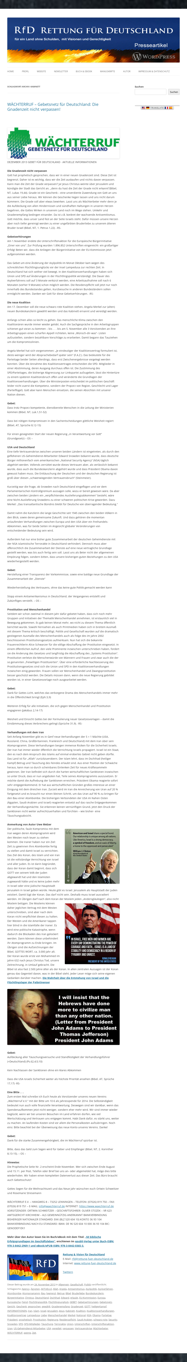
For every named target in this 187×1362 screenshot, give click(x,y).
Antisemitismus (76, 1289)
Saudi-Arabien (84, 1319)
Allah (55, 1289)
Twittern (68, 1272)
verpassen (68, 1328)
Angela (63, 1289)
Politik (87, 1284)
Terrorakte (60, 1324)
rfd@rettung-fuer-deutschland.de (92, 1259)
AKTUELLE (46, 1289)
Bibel (68, 1293)
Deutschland (42, 1297)
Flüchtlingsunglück (58, 1302)
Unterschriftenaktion (102, 1324)
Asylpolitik (91, 1289)
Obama (96, 1315)
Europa (101, 1297)
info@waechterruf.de (52, 1206)
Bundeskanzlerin (95, 1293)
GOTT (87, 1306)
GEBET (73, 1302)
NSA (89, 1315)
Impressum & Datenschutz (154, 71)
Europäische (14, 1302)
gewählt (46, 1306)
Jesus (61, 1310)
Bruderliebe (78, 1293)
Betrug (60, 1293)
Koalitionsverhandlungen (100, 1310)
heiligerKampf (98, 1306)
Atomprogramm (31, 1293)
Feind (25, 1302)
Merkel (71, 1315)
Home (10, 71)
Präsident (12, 1319)
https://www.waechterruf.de (96, 1206)
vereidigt (57, 1328)
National (81, 1315)
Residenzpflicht (67, 1319)
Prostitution (39, 1319)
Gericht (11, 1306)
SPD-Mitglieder (32, 1324)
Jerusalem (52, 1310)
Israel (43, 1310)
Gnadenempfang (60, 1306)
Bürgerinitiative (15, 1297)
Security (112, 1319)
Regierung (52, 1319)
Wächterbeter (100, 1328)
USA (49, 1328)
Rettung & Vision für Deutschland (84, 1254)
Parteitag (106, 1315)
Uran (10, 1328)
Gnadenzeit (77, 1306)
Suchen (139, 86)
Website (41, 71)
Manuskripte (107, 71)
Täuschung (47, 1324)
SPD (21, 1324)
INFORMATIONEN (17, 1310)
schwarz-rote (100, 1319)
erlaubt (74, 1297)
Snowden (12, 1324)
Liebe (44, 1315)
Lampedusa (33, 1315)
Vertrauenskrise (83, 1328)
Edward (65, 1297)
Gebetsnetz (106, 1302)
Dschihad (55, 1297)
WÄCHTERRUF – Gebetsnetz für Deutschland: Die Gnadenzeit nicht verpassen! (52, 106)
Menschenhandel (57, 1315)
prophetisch (25, 1319)
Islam (36, 1310)
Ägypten (35, 1289)
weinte (27, 1332)
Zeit (34, 1332)
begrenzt (51, 1293)
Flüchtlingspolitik (38, 1302)
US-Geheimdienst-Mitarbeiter (29, 1328)
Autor (126, 71)
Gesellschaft (76, 1284)
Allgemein (63, 1284)
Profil (25, 71)
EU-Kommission (87, 1297)
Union (70, 1324)
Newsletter (61, 71)
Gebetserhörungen (88, 1302)
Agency (26, 1289)
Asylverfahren (105, 1289)
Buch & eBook (84, 71)
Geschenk (21, 1306)
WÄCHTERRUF (15, 1332)
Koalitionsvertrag (16, 1315)
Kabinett (70, 1310)
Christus (29, 1297)
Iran (30, 1310)
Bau (43, 1293)
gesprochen (34, 1306)
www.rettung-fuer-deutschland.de (95, 1263)
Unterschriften (82, 1324)
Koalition (81, 1310)
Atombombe (14, 1293)
